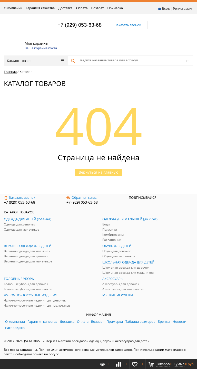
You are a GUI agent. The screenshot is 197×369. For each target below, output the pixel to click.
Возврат (97, 8)
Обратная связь (81, 197)
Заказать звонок (19, 197)
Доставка (65, 8)
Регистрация (183, 8)
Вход (166, 8)
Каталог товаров (35, 60)
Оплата (82, 8)
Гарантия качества (40, 8)
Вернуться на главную (99, 172)
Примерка (115, 8)
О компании (13, 8)
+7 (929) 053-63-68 (79, 25)
